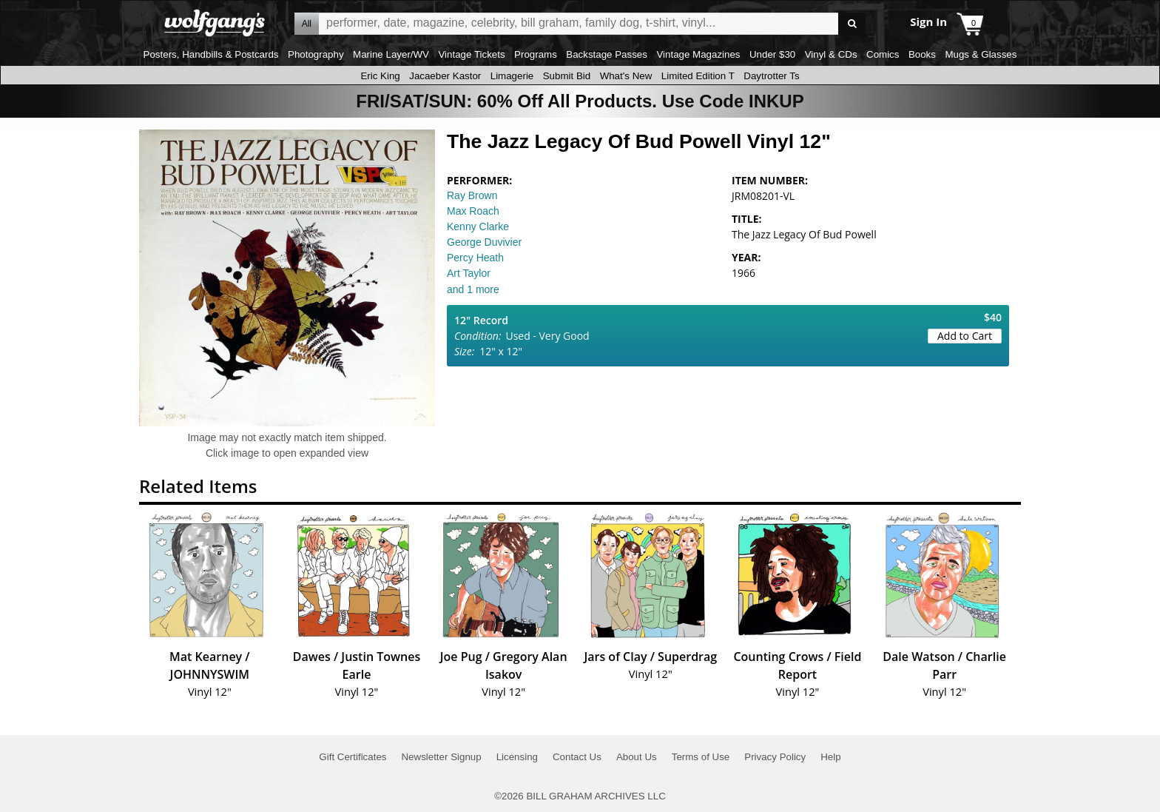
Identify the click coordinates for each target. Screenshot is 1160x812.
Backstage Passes (606, 54)
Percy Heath (475, 258)
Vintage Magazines (698, 54)
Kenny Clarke (478, 226)
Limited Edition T (698, 75)
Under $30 (772, 54)
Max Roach (473, 211)
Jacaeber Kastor (445, 75)
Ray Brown (472, 195)
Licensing (517, 756)
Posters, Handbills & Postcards (211, 54)
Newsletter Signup (441, 756)
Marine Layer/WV (391, 54)
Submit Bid (566, 75)
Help (830, 756)
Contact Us (577, 756)
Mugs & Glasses (980, 54)
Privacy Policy (775, 756)
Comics (882, 54)
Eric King (379, 75)
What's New (626, 75)
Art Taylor (468, 273)
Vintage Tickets (471, 54)
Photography (316, 54)
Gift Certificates (352, 756)
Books (922, 54)
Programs (535, 54)
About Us (636, 756)
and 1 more (473, 289)
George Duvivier (484, 242)
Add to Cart (964, 336)
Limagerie (512, 75)
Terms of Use (701, 756)
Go (852, 24)
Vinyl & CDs (831, 54)
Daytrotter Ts (771, 75)
